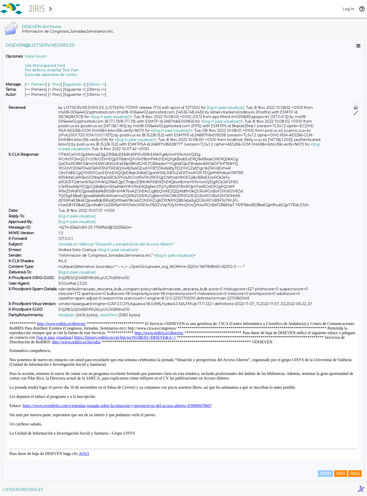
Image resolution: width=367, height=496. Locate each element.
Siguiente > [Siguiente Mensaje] (74, 84)
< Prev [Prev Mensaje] (55, 84)
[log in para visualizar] (225, 107)
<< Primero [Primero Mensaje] (36, 84)
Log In (348, 9)
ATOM (325, 473)
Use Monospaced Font (45, 65)
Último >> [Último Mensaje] (96, 84)
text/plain (66, 315)
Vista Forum (35, 56)
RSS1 (340, 473)
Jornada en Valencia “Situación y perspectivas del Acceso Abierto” (116, 244)
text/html (108, 315)
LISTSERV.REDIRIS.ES (23, 489)
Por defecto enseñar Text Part (51, 70)
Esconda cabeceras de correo (51, 74)
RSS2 (355, 473)
